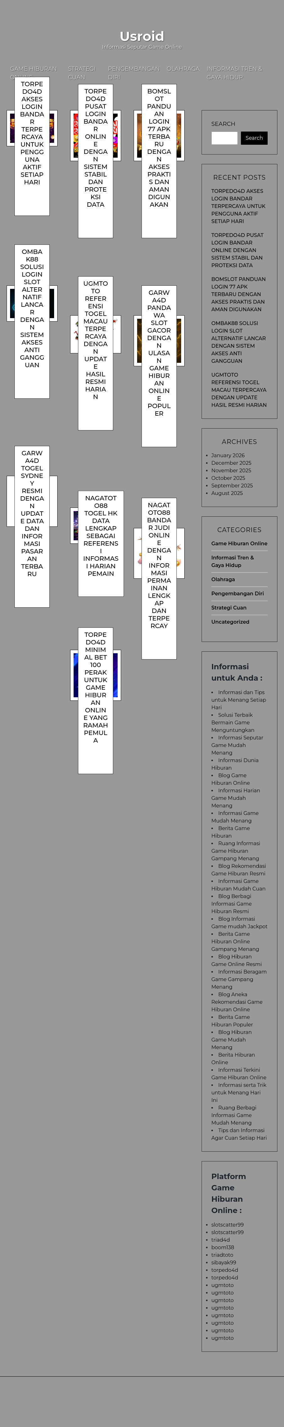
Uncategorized (230, 622)
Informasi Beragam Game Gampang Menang (239, 979)
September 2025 (232, 486)
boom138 (222, 1247)
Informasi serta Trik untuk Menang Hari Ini (238, 1092)
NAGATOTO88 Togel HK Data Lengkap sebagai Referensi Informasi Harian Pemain (101, 535)
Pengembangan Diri (134, 73)
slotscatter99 (227, 1225)
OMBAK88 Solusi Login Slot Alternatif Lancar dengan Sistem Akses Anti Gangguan (32, 308)
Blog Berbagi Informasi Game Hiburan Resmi (231, 903)
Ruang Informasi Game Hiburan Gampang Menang (235, 851)
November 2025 (231, 471)
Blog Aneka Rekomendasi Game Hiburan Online (237, 1002)
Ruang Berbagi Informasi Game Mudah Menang (233, 1115)
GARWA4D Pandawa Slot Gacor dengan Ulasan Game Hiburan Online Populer (159, 353)
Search (223, 124)
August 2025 (227, 493)
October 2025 (228, 478)
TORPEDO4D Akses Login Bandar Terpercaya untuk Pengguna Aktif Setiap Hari (32, 133)
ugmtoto (222, 1285)
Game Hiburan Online (33, 73)
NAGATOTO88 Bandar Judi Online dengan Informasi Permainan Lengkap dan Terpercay (159, 565)
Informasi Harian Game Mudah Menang (235, 798)
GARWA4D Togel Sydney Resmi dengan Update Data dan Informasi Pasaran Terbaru (32, 513)
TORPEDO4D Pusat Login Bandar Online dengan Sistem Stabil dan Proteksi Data (96, 147)
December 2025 (231, 463)
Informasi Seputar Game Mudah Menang (237, 745)
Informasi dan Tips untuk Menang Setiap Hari (238, 700)
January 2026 (228, 455)
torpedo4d (224, 1270)
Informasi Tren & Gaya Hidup (234, 73)
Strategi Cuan (82, 73)
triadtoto (222, 1255)
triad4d (220, 1240)
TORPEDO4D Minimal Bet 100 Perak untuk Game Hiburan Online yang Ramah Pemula (95, 687)
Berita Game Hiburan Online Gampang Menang (235, 941)
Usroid (142, 36)
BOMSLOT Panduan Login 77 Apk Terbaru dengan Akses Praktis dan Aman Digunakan (159, 147)
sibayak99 (223, 1263)
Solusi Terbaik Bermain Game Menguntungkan (232, 722)
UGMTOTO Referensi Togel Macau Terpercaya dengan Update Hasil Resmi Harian (95, 340)
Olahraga (183, 68)
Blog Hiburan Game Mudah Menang (231, 1039)
